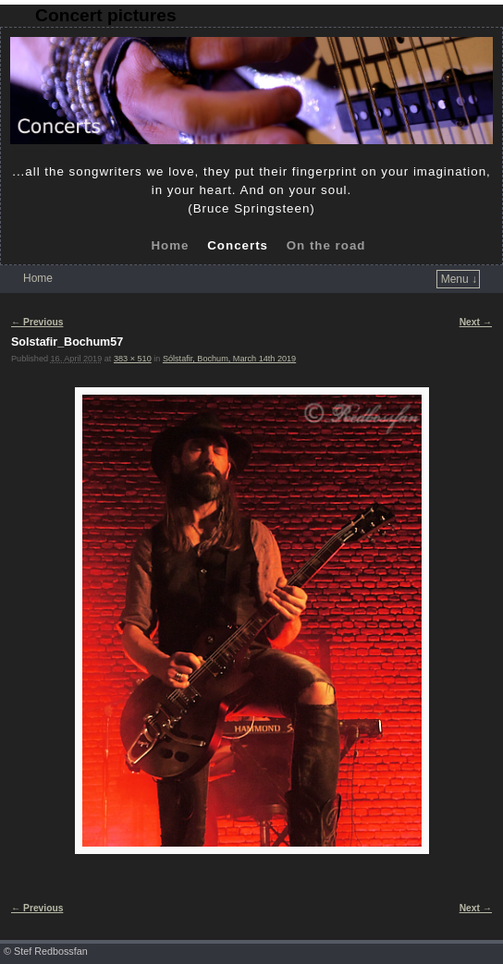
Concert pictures (105, 15)
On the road (326, 245)
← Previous (37, 322)
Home (170, 245)
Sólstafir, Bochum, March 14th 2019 (229, 358)
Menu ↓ (459, 279)
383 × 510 (133, 358)
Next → (476, 322)
